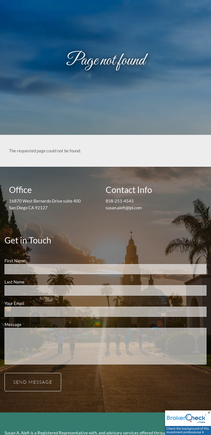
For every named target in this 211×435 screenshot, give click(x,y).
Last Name (15, 281)
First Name (15, 260)
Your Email (34, 303)
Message (33, 324)
